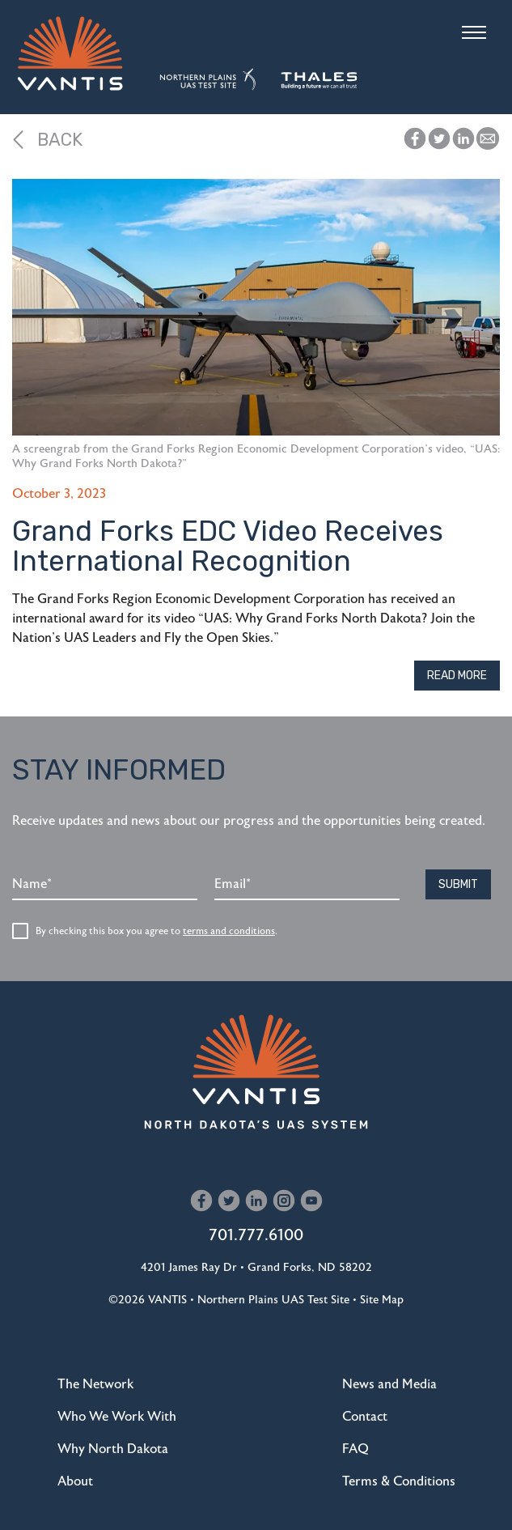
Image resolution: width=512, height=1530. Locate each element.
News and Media (389, 1384)
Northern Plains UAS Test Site (273, 1300)
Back (47, 140)
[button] (488, 138)
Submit (458, 884)
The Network (95, 1384)
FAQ (355, 1449)
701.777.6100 (256, 1235)
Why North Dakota (112, 1449)
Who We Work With (116, 1417)
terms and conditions (229, 931)
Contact (364, 1417)
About (75, 1481)
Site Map (382, 1300)
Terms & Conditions (398, 1481)
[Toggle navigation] (474, 31)
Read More (457, 675)
